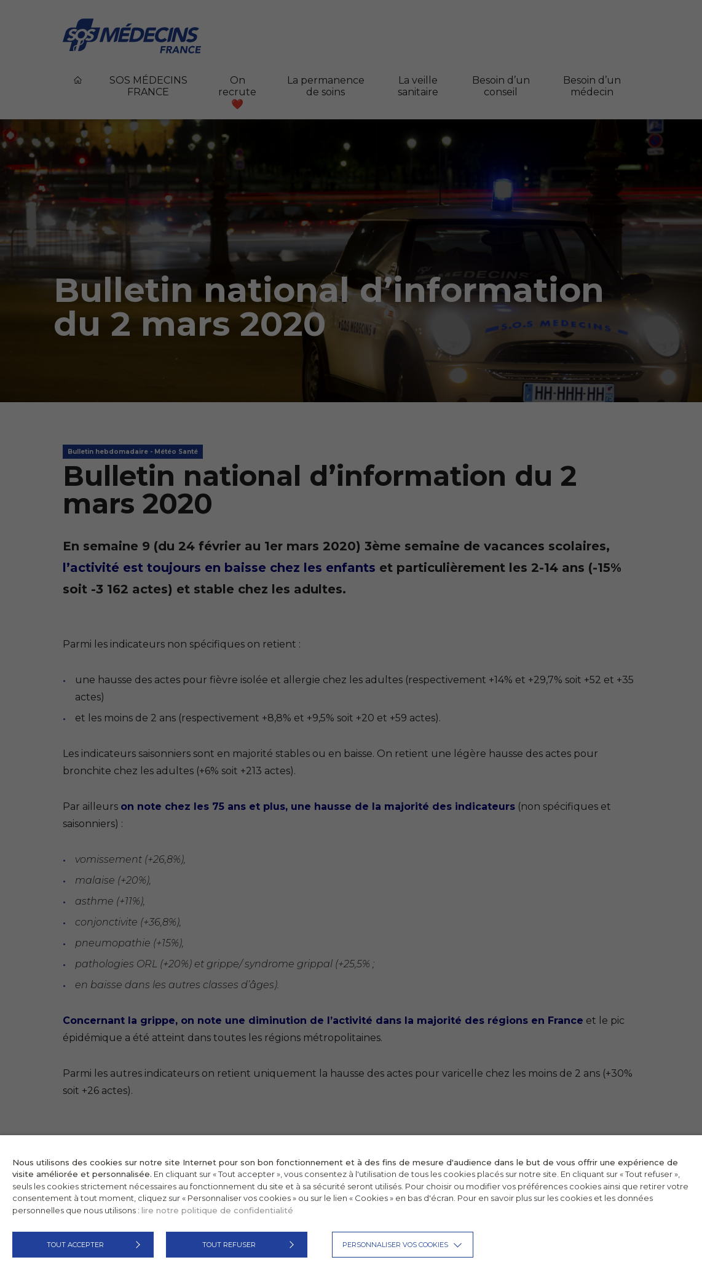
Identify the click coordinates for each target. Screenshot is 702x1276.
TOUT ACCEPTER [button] (75, 1244)
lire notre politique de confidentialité (217, 1210)
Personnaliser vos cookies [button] (395, 1244)
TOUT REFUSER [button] (229, 1244)
